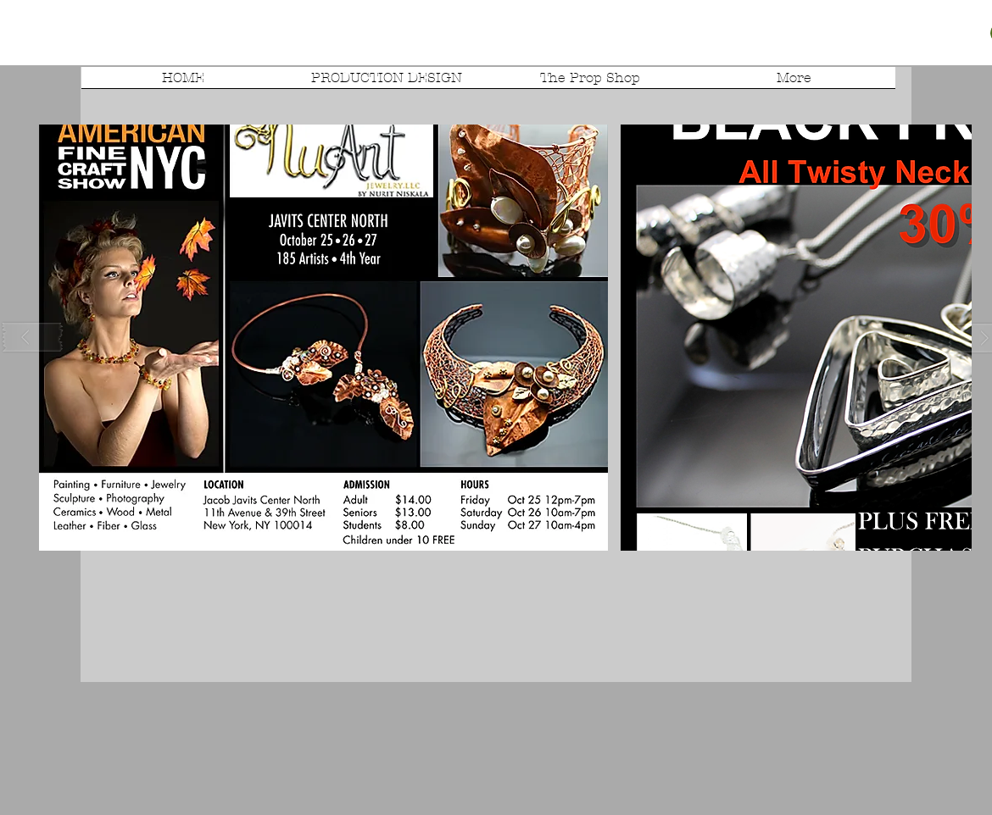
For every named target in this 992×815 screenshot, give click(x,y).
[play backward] (33, 338)
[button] (323, 338)
